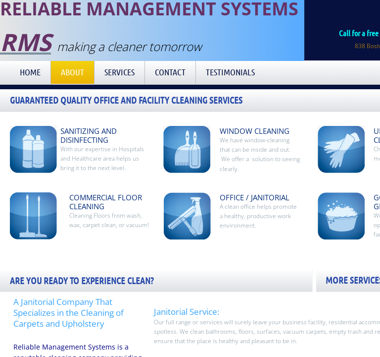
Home (30, 71)
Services (119, 71)
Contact (170, 71)
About (72, 71)
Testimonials (230, 71)
